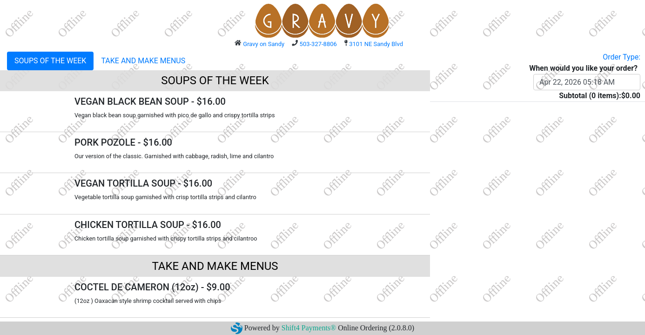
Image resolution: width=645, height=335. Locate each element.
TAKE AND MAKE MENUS (143, 60)
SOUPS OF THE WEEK (50, 60)
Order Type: (621, 57)
